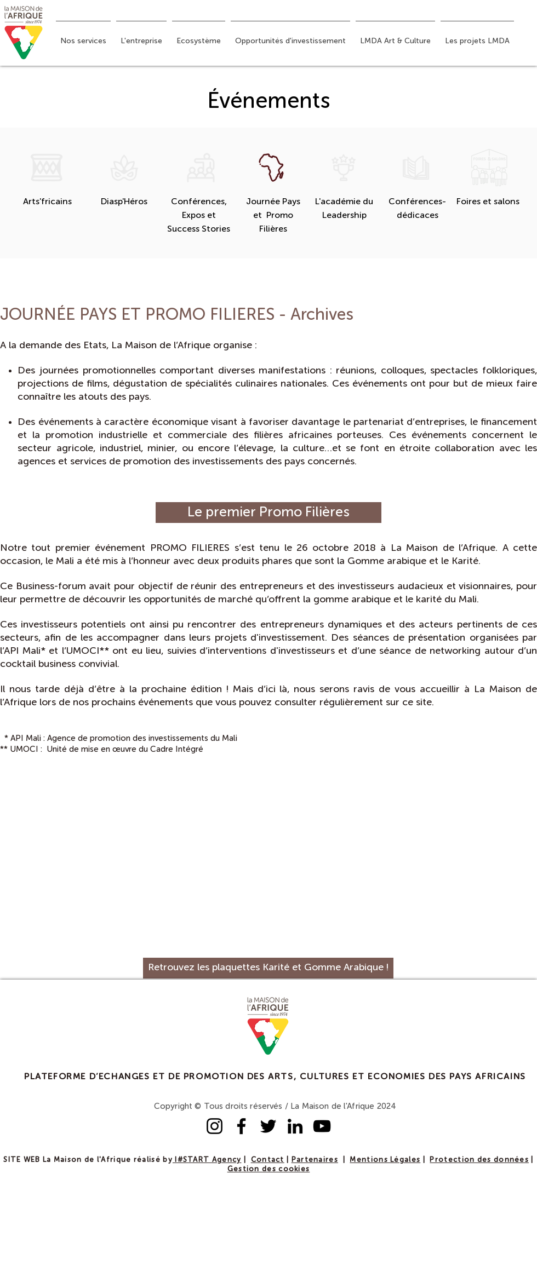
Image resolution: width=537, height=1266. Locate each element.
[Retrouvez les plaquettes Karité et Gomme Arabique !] (268, 968)
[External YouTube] (131, 860)
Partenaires (315, 1160)
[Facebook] (241, 1126)
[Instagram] (214, 1126)
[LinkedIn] (295, 1126)
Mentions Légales (385, 1160)
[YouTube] (322, 1126)
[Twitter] (268, 1126)
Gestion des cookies (268, 1169)
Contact (267, 1160)
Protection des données (479, 1160)
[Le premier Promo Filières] (268, 512)
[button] (83, 36)
